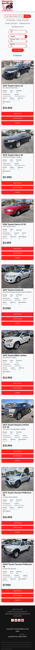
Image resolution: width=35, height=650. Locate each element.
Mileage (12, 44)
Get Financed (17, 118)
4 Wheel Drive (24, 23)
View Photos (17, 114)
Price (11, 30)
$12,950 (7, 377)
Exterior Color (14, 39)
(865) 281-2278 (17, 609)
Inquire (17, 123)
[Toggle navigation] (31, 6)
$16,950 (7, 517)
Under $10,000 (23, 20)
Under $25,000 (11, 23)
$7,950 (7, 308)
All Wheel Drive (17, 27)
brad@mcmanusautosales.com (17, 612)
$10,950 (7, 108)
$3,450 (7, 243)
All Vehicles (10, 20)
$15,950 (7, 445)
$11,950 (7, 177)
